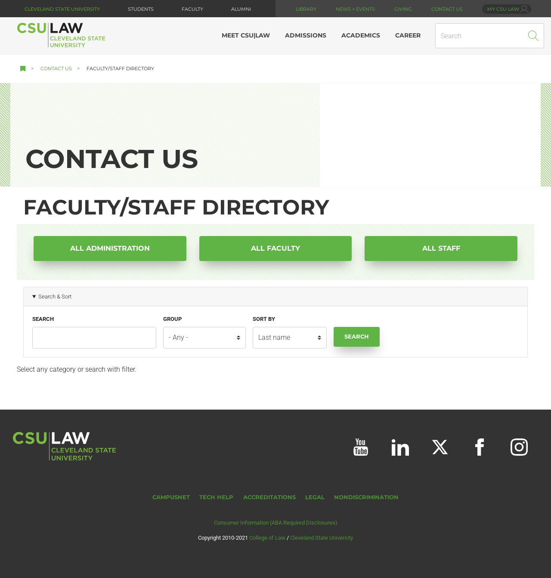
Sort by (264, 319)
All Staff (441, 248)
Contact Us (56, 68)
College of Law (267, 537)
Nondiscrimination (366, 497)
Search (43, 319)
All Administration (110, 248)
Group (172, 319)
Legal (315, 497)
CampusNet (171, 497)
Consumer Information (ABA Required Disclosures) (275, 522)
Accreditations (269, 497)
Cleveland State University (62, 9)
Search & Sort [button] (54, 296)
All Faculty (275, 248)
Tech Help (216, 497)
